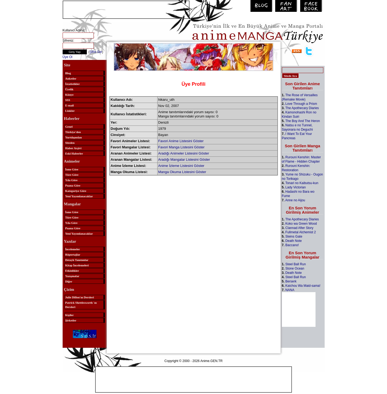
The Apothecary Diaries (302, 108)
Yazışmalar (72, 276)
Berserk (290, 281)
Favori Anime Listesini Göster (181, 141)
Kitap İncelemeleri (77, 265)
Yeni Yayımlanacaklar (79, 196)
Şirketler (71, 320)
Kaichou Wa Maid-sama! (302, 286)
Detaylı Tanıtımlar (76, 260)
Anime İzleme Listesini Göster (181, 166)
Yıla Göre (71, 180)
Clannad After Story (299, 228)
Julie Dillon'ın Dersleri (79, 297)
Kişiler (69, 315)
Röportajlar (72, 254)
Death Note (293, 241)
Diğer (68, 281)
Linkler (70, 110)
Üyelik (69, 89)
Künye (69, 94)
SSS (67, 100)
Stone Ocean (294, 268)
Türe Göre (71, 174)
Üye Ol (68, 57)
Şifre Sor (95, 52)
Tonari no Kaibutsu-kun (301, 183)
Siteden (70, 142)
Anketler (71, 78)
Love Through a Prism (301, 104)
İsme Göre (71, 169)
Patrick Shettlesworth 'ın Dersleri (81, 305)
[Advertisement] (126, 9)
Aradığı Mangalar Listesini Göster (184, 159)
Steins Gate (293, 236)
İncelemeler (72, 249)
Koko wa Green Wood (301, 223)
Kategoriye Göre (75, 190)
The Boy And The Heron (302, 121)
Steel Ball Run (295, 264)
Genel (69, 126)
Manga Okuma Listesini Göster (182, 172)
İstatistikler (72, 83)
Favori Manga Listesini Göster (181, 147)
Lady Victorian (295, 187)
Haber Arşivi (73, 148)
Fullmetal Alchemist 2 (300, 232)
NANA (289, 290)
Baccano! (292, 245)
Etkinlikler (72, 270)
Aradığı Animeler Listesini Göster (183, 153)
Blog (68, 73)
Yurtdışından (73, 137)
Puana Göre (72, 185)
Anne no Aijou (295, 200)
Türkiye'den (73, 132)
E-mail (69, 105)
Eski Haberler (74, 153)
